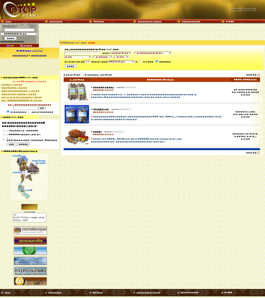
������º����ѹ (103, 87)
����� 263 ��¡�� (11, 85)
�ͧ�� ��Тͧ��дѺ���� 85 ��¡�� (18, 94)
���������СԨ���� (150, 22)
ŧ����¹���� (39, 56)
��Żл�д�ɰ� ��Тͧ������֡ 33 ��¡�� (21, 97)
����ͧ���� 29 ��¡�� (14, 88)
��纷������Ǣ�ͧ (191, 22)
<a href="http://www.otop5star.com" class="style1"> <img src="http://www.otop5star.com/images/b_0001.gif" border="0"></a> (29, 218)
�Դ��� (230, 22)
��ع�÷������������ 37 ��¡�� (21, 100)
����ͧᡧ (97, 132)
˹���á (8, 22)
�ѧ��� (28, 46)
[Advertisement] (29, 67)
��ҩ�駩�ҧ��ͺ (101, 109)
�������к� (20, 56)
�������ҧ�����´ (12, 42)
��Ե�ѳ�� (98, 22)
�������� (56, 22)
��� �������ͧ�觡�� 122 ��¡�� (20, 91)
